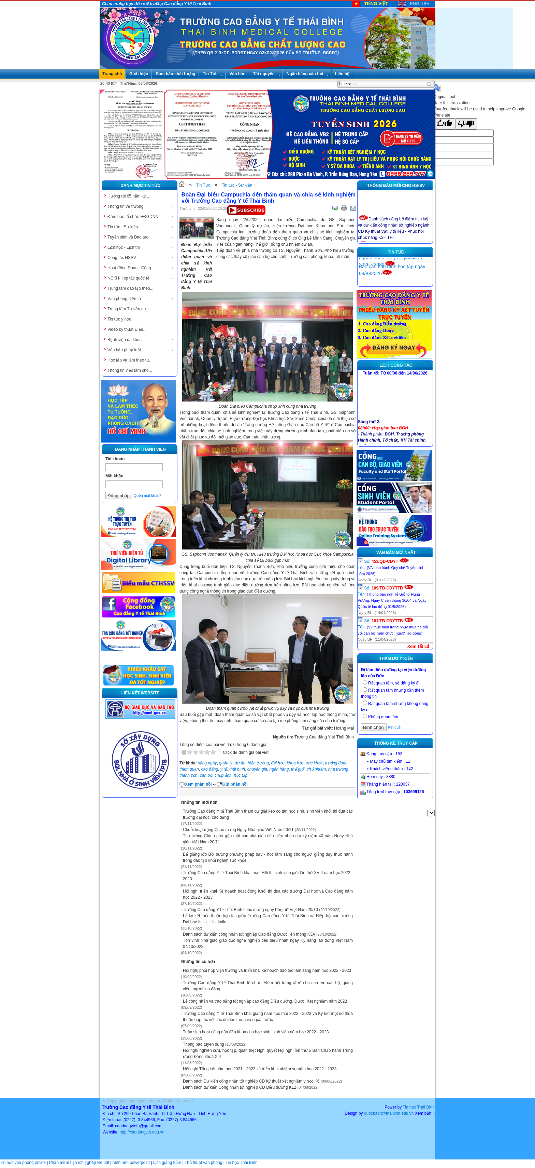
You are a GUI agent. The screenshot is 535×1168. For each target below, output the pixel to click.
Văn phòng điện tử (140, 298)
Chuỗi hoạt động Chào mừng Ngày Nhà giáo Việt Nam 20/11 (238, 829)
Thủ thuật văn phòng (203, 1162)
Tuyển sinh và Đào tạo (140, 237)
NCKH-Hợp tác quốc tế (140, 278)
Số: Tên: (391, 567)
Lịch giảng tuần (167, 1162)
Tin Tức (213, 74)
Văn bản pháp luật (140, 350)
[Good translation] (444, 124)
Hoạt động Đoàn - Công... (140, 268)
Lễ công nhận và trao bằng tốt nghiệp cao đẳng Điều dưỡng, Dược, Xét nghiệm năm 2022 (265, 1001)
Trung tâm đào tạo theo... (130, 288)
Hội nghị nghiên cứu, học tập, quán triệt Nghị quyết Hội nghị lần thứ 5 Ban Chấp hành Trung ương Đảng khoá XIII (268, 1053)
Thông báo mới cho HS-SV (396, 185)
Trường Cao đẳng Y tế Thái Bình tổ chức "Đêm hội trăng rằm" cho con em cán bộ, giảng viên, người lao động (268, 985)
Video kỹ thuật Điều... (127, 329)
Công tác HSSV (140, 257)
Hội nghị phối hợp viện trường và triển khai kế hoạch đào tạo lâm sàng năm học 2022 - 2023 (267, 970)
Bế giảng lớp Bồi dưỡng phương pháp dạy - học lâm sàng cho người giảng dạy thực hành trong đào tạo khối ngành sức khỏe (268, 857)
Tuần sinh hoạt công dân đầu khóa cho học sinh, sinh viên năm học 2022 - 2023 (256, 1032)
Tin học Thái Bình (419, 1107)
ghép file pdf (98, 1162)
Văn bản (237, 73)
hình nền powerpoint (131, 1162)
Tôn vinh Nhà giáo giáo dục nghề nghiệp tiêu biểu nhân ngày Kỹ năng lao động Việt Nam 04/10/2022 (268, 943)
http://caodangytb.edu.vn (141, 1132)
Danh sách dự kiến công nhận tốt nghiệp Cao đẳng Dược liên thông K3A (249, 934)
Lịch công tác (396, 365)
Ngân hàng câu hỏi (308, 74)
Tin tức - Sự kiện (140, 227)
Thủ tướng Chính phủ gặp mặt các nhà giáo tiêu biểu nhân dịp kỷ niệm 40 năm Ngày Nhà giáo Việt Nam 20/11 (268, 838)
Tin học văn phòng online (23, 1162)
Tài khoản (115, 459)
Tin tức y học (119, 319)
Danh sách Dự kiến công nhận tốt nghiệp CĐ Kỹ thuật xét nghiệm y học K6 (251, 1081)
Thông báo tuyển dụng (203, 1044)
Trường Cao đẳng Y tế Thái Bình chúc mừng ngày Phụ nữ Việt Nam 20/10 (250, 909)
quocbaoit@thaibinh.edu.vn (389, 1113)
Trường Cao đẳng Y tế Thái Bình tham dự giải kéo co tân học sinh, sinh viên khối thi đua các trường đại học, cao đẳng (268, 814)
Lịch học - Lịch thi (140, 247)
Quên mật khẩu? (147, 495)
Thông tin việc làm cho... (129, 370)
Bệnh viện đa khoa (140, 339)
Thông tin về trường (140, 206)
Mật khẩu (114, 476)
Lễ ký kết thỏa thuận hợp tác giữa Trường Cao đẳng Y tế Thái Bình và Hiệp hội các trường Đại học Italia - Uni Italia (268, 918)
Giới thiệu (138, 73)
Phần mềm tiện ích (66, 1162)
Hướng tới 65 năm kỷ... (128, 196)
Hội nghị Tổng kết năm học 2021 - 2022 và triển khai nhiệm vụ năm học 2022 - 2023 (259, 1069)
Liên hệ (342, 73)
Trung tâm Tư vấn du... (128, 309)
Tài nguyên (266, 74)
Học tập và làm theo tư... (130, 360)
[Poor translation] (466, 124)
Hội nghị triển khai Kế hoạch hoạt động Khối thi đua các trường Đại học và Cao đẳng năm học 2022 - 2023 (268, 894)
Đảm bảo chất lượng (175, 73)
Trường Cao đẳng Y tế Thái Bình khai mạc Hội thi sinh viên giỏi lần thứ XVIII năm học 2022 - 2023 (268, 875)
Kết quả (394, 727)
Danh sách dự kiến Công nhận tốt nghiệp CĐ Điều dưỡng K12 (239, 1087)
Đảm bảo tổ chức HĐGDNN (140, 216)
